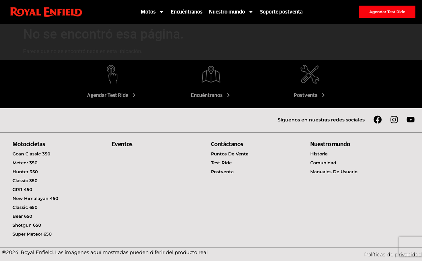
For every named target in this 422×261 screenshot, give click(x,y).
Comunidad (323, 162)
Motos (152, 12)
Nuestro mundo (231, 12)
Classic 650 (25, 207)
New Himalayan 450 (35, 198)
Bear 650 (22, 216)
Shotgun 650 (27, 225)
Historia (319, 153)
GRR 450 (22, 189)
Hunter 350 (25, 171)
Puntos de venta (230, 153)
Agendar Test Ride (112, 95)
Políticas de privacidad (393, 254)
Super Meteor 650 (32, 234)
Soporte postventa (281, 12)
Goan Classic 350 (31, 153)
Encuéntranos (186, 12)
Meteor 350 (25, 162)
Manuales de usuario (333, 171)
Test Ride (221, 162)
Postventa (310, 95)
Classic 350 (25, 180)
